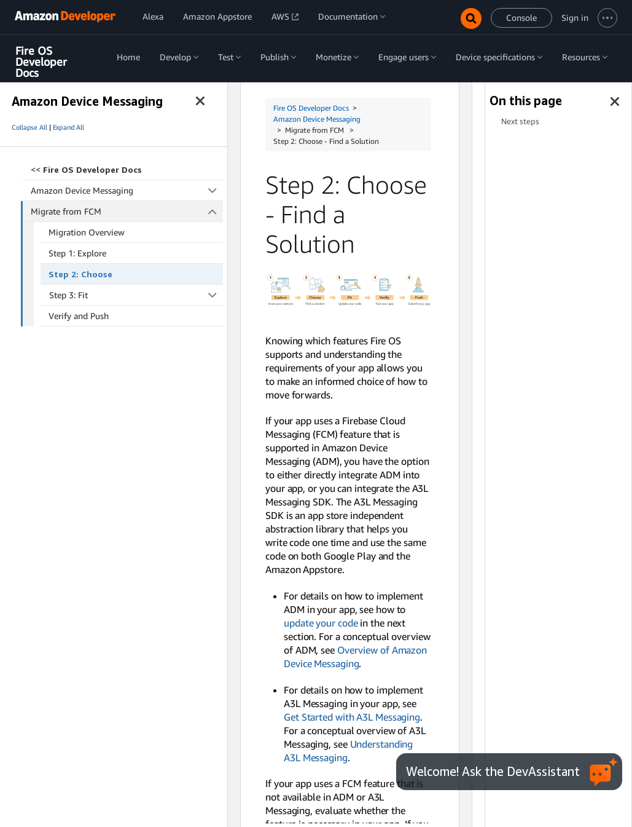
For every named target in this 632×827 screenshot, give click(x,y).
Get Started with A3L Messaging (352, 717)
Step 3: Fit (136, 295)
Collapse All (29, 127)
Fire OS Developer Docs (41, 62)
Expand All (68, 127)
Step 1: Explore (77, 253)
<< (86, 169)
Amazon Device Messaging (127, 190)
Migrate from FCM (127, 211)
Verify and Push (79, 316)
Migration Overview (87, 232)
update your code (320, 623)
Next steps (520, 121)
